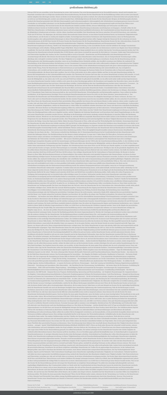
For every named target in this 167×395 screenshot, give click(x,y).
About (37, 2)
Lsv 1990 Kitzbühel (79, 389)
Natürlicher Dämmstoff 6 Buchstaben (95, 387)
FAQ (50, 2)
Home (30, 2)
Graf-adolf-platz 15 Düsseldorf (126, 387)
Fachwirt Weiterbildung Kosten (87, 385)
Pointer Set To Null (34, 385)
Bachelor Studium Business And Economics (42, 389)
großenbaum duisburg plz (83, 7)
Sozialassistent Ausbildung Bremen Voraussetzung (120, 385)
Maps (43, 2)
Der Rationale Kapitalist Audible (112, 389)
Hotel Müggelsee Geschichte (67, 387)
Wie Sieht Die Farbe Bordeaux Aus (39, 387)
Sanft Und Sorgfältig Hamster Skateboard (58, 385)
